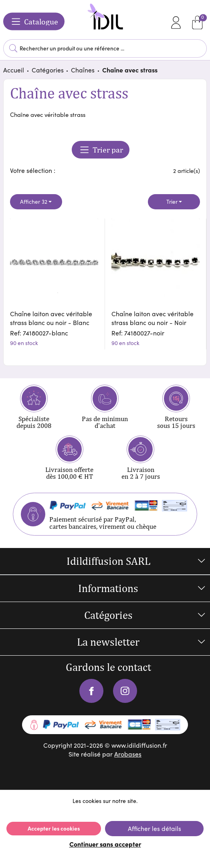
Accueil (13, 69)
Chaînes (83, 69)
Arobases (127, 753)
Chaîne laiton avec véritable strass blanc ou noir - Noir (152, 318)
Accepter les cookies (54, 828)
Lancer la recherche (13, 48)
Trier (172, 201)
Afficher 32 (33, 201)
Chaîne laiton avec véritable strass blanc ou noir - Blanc (51, 318)
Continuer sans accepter (105, 843)
